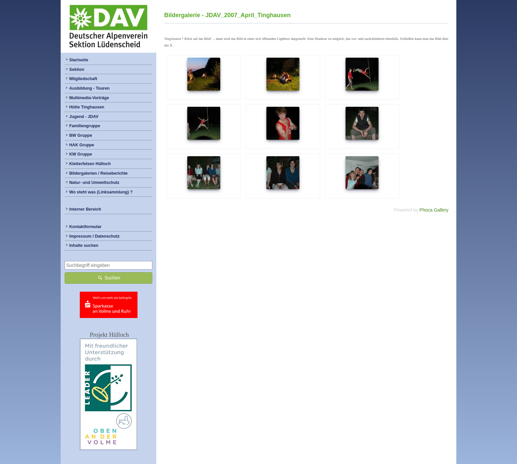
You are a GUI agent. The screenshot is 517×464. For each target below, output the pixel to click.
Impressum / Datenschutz (94, 236)
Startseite (78, 60)
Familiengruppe (84, 126)
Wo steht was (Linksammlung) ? (101, 192)
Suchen (108, 277)
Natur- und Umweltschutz (94, 182)
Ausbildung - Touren (89, 88)
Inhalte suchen (83, 245)
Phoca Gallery (433, 210)
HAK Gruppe (81, 145)
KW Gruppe (80, 154)
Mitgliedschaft (83, 78)
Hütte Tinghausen (86, 107)
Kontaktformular (85, 226)
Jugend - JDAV (84, 116)
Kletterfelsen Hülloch (90, 163)
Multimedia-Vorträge (89, 98)
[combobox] (108, 265)
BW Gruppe (80, 135)
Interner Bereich (85, 209)
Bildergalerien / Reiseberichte (98, 173)
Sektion (76, 69)
